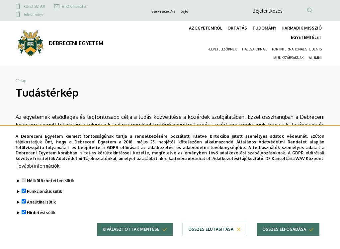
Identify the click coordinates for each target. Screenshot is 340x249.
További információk (37, 170)
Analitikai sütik (41, 206)
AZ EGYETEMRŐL (205, 28)
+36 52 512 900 (34, 6)
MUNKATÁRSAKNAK (288, 58)
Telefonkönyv (33, 14)
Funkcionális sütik (44, 196)
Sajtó (184, 11)
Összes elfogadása (284, 233)
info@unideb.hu (74, 6)
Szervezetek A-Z (164, 11)
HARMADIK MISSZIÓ (302, 28)
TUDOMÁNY (264, 28)
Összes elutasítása (210, 233)
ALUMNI (315, 58)
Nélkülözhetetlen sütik (50, 185)
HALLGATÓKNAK (254, 49)
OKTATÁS (237, 28)
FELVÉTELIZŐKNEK (222, 49)
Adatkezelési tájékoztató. (238, 163)
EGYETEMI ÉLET (306, 37)
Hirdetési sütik (41, 217)
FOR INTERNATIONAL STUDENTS (297, 49)
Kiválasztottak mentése (131, 233)
